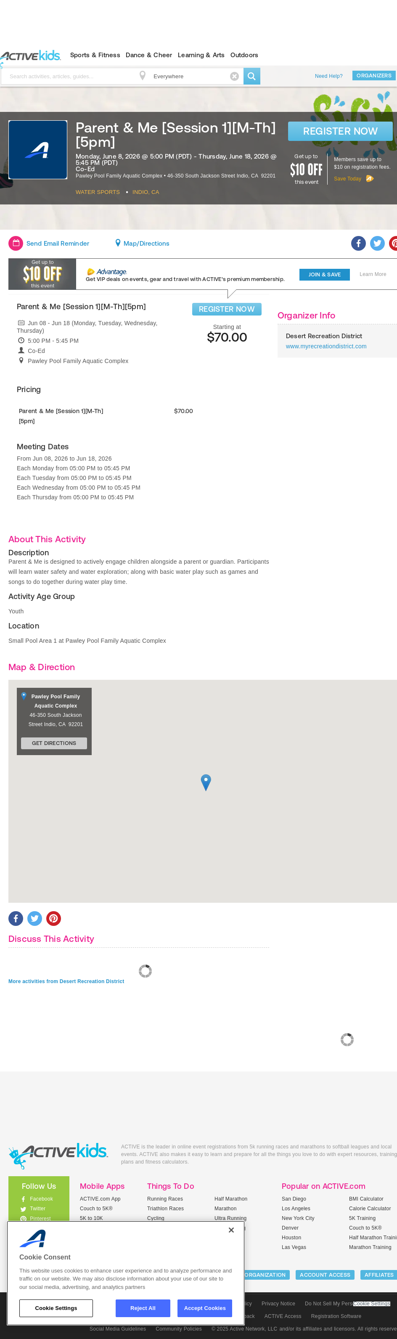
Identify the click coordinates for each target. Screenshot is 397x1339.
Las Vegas (294, 1247)
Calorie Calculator (370, 1209)
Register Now (340, 131)
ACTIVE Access (283, 1316)
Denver (290, 1228)
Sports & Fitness (95, 54)
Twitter (37, 1209)
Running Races (165, 1199)
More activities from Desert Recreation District (66, 981)
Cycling (155, 1218)
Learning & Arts (201, 54)
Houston (291, 1238)
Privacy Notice (278, 1304)
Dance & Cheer (149, 54)
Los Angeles (296, 1209)
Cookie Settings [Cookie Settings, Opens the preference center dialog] (56, 1308)
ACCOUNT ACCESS (325, 1275)
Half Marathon (231, 1199)
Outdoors (244, 54)
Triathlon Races (165, 1209)
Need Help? (329, 76)
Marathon (225, 1209)
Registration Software (336, 1316)
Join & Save (325, 274)
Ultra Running (230, 1218)
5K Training (362, 1218)
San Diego (294, 1199)
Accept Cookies (205, 1308)
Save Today (347, 179)
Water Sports (98, 192)
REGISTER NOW (227, 309)
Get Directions (54, 743)
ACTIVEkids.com (58, 1156)
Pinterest (40, 1219)
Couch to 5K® (96, 1209)
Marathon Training (370, 1247)
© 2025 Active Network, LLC (245, 1329)
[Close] (231, 1230)
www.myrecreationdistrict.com (326, 346)
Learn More (373, 274)
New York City (298, 1218)
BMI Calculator (366, 1199)
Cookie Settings (371, 1304)
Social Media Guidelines (118, 1329)
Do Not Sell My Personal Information (347, 1304)
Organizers (374, 75)
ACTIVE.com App (100, 1199)
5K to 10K (91, 1218)
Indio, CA (145, 192)
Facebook (41, 1199)
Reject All (143, 1308)
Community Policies (179, 1329)
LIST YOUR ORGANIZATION (251, 1275)
